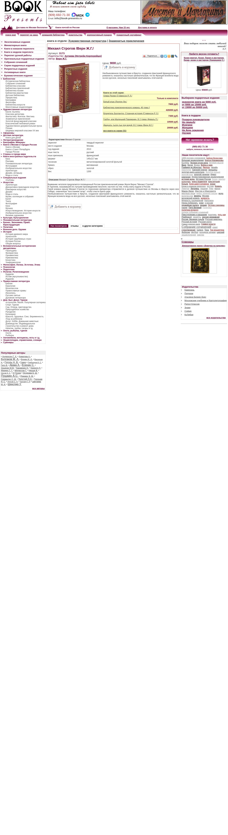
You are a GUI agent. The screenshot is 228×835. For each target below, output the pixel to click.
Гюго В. (4, 365)
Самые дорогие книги (191, 224)
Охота (8, 333)
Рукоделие (10, 312)
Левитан (185, 188)
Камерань (189, 290)
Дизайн (9, 192)
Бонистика (10, 260)
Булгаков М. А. (10, 359)
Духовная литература (16, 298)
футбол (194, 232)
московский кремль (191, 198)
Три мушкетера (217, 230)
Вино (184, 165)
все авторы (38, 388)
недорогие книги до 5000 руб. (199, 102)
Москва (205, 196)
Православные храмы (16, 290)
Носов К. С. (6, 373)
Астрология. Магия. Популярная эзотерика (26, 302)
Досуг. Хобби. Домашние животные (22, 321)
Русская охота (205, 222)
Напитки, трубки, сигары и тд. (19, 328)
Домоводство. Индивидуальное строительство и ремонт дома (20, 324)
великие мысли (216, 163)
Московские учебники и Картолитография (205, 300)
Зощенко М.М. (7, 368)
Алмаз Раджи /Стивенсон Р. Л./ (117, 96)
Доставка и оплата (147, 27)
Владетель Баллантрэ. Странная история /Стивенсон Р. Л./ (131, 113)
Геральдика (11, 250)
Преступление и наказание (194, 214)
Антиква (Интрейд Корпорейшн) (83, 56)
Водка (197, 165)
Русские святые (13, 295)
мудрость (205, 198)
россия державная (210, 217)
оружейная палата (190, 205)
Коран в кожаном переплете (194, 186)
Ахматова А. (25, 356)
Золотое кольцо (212, 172)
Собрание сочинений (15, 83)
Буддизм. (10, 274)
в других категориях (92, 226)
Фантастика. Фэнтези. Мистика (20, 116)
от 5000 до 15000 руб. (194, 104)
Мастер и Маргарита (205, 191)
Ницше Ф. (33, 370)
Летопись (195, 188)
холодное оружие (207, 232)
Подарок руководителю (196, 119)
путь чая (222, 214)
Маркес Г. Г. (7, 370)
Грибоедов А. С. (35, 362)
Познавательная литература (19, 163)
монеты (197, 196)
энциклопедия (189, 235)
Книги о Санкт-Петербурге (18, 149)
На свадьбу (188, 122)
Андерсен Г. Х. (9, 356)
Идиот (213, 174)
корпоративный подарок (99, 35)
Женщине (187, 127)
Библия (9, 283)
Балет (8, 199)
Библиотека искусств (15, 105)
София (188, 311)
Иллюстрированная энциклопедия (208, 177)
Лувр (211, 188)
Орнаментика (12, 255)
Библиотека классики (15, 86)
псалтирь (212, 214)
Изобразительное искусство (19, 168)
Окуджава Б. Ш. (30, 373)
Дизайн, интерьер (14, 173)
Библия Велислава (214, 158)
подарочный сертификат (128, 35)
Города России (12, 152)
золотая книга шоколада (193, 172)
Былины (185, 163)
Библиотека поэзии (15, 90)
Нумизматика (12, 258)
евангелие (186, 170)
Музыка (9, 208)
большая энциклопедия (193, 160)
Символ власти (208, 224)
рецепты (197, 217)
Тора (206, 230)
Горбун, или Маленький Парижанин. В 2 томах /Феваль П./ (130, 119)
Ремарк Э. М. (27, 376)
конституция (214, 181)
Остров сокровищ (216, 205)
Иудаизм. (10, 279)
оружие (203, 205)
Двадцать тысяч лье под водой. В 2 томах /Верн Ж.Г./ (128, 125)
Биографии (11, 100)
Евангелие (10, 286)
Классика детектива (15, 114)
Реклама (10, 161)
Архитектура (11, 170)
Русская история (189, 222)
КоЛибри (188, 314)
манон (217, 188)
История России (13, 241)
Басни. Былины (13, 112)
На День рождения (193, 130)
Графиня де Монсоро (192, 167)
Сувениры (188, 242)
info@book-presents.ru (68, 18)
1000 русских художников (193, 158)
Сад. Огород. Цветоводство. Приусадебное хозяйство (19, 308)
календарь (186, 182)
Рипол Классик (191, 304)
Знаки (187, 307)
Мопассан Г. (21, 370)
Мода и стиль (12, 175)
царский (220, 232)
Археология (11, 236)
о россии (209, 203)
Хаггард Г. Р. (25, 382)
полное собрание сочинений (195, 212)
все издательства (216, 317)
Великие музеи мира (199, 163)
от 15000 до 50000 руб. (195, 107)
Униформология (13, 262)
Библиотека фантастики (17, 93)
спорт (215, 227)
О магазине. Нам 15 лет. (118, 27)
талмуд (200, 230)
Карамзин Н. (22, 368)
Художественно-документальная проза (24, 126)
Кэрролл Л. (36, 368)
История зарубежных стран (18, 239)
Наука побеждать (190, 203)
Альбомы (10, 180)
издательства (75, 35)
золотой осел (187, 174)
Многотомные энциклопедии (19, 107)
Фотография (11, 166)
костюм (210, 186)
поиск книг (10, 35)
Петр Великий (195, 207)
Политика (207, 207)
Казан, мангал (218, 179)
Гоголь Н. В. (11, 362)
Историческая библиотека (18, 81)
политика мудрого (190, 210)
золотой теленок (201, 174)
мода (220, 193)
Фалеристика (12, 253)
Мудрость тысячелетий (192, 200)
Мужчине (187, 125)
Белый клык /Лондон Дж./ (115, 102)
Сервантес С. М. (8, 379)
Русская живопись (213, 219)
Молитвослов (12, 288)
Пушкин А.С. (9, 376)
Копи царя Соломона (199, 184)
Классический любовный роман (20, 123)
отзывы (75, 226)
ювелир (200, 235)
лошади (204, 188)
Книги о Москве (13, 147)
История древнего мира (17, 234)
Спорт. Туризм (12, 305)
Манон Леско (188, 191)
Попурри (188, 293)
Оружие (186, 133)
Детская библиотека (15, 95)
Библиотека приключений (18, 88)
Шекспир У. (15, 384)
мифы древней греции (206, 193)
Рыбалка (10, 335)
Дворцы (206, 167)
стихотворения (188, 230)
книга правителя (199, 181)
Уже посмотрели (58, 226)
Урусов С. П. (12, 382)
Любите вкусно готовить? (204, 54)
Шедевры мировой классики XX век (22, 130)
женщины (212, 170)
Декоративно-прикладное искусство (22, 187)
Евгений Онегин (199, 170)
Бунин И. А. (27, 359)
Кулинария (11, 314)
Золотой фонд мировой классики (21, 121)
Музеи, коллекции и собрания (19, 196)
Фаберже (186, 232)
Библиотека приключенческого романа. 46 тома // (126, 107)
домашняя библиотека (53, 35)
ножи (201, 203)
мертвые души (188, 193)
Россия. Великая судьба (193, 219)
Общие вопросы (13, 243)
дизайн (214, 167)
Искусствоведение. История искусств (23, 210)
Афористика (11, 97)
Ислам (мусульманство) (17, 276)
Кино (8, 159)
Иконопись (10, 293)
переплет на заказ (29, 35)
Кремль (218, 186)
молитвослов (187, 196)
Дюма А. (15, 365)
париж (185, 207)
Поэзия (9, 128)
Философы (11, 102)
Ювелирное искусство (16, 189)
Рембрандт (187, 217)
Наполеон (209, 200)
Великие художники (15, 215)
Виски (190, 165)
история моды (188, 179)
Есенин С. (28, 365)
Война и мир (207, 165)
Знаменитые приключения (18, 119)
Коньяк (185, 184)
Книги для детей (13, 138)
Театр (8, 201)
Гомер (23, 362)
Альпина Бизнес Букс (195, 297)
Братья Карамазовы (214, 160)
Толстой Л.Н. (25, 379)
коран (212, 184)
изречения (186, 177)
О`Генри (17, 373)
